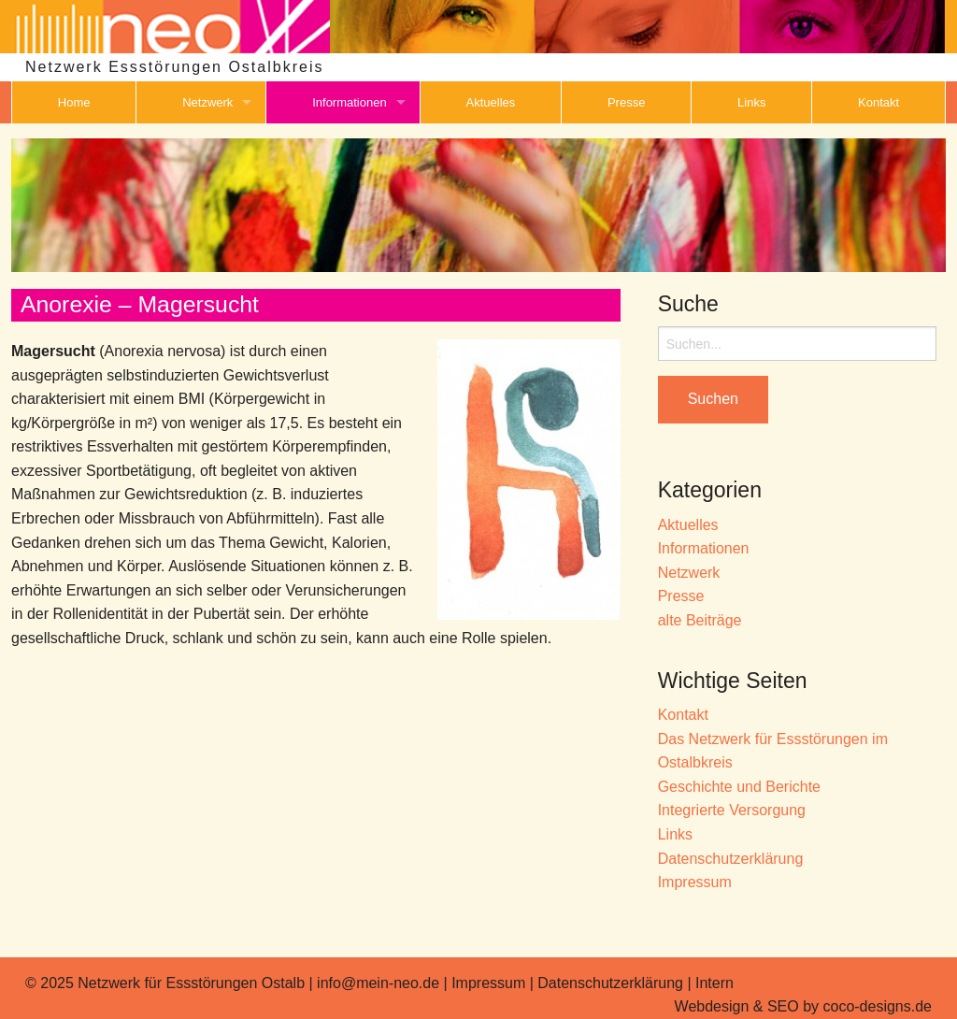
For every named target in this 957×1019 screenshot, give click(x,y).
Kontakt (878, 102)
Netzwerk (207, 102)
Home (74, 102)
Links (751, 102)
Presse (626, 102)
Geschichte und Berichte (739, 787)
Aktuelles (491, 102)
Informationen (349, 102)
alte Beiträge (700, 620)
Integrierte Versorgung (732, 810)
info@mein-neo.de (378, 983)
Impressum (695, 882)
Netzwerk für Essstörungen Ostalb (191, 983)
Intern (714, 983)
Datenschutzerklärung (731, 859)
